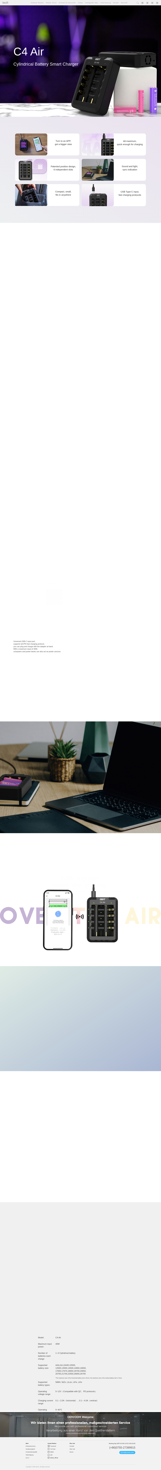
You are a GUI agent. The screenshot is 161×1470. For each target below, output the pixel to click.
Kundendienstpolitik (31, 1452)
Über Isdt (72, 1449)
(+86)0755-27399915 (122, 1447)
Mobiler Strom (51, 3)
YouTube (52, 1449)
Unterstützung (105, 3)
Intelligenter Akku (91, 3)
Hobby (80, 3)
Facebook (53, 1446)
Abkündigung (29, 1455)
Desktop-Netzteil (37, 3)
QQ (51, 1455)
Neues (71, 1452)
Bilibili (52, 1452)
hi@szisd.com (127, 1452)
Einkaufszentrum (31, 1446)
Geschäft (124, 3)
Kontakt (116, 3)
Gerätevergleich (30, 1449)
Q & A (27, 1458)
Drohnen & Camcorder (67, 3)
